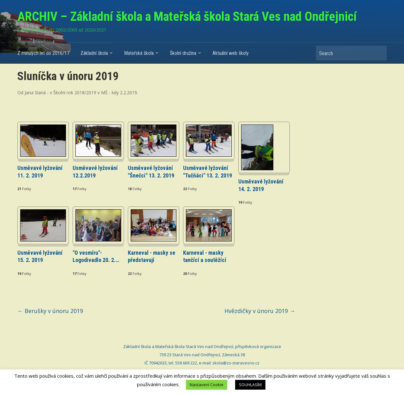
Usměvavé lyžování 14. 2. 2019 (260, 185)
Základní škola (94, 53)
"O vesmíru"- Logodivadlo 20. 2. (96, 256)
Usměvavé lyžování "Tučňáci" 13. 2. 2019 (207, 171)
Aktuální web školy (230, 53)
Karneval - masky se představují (151, 256)
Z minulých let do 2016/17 (43, 53)
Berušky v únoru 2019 (50, 311)
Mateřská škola (139, 53)
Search (378, 53)
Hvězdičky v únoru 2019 (259, 311)
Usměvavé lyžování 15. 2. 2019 (39, 256)
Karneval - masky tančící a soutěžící (204, 256)
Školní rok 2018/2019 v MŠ (80, 93)
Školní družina (183, 53)
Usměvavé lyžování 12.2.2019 (95, 171)
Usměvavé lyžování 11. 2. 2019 (39, 171)
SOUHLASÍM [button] (250, 384)
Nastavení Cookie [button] (206, 384)
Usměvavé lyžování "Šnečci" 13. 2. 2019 (151, 171)
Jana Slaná (35, 93)
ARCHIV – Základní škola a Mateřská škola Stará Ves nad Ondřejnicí (187, 16)
